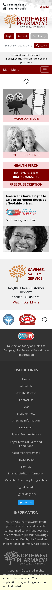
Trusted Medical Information (26, 473)
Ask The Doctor (26, 393)
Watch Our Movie (26, 302)
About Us (26, 386)
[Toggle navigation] (44, 69)
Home (26, 379)
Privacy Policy (26, 459)
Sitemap (26, 466)
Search (41, 45)
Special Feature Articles (26, 434)
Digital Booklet (26, 487)
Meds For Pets (26, 413)
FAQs (26, 407)
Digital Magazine (26, 494)
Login (9, 36)
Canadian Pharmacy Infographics (26, 480)
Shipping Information (26, 420)
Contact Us (26, 400)
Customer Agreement (26, 453)
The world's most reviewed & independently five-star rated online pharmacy (26, 58)
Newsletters (26, 427)
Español (44, 6)
